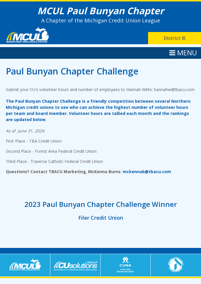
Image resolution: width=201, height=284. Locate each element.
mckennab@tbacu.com (147, 171)
